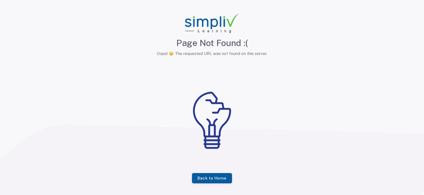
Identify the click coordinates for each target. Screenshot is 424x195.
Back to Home (212, 178)
